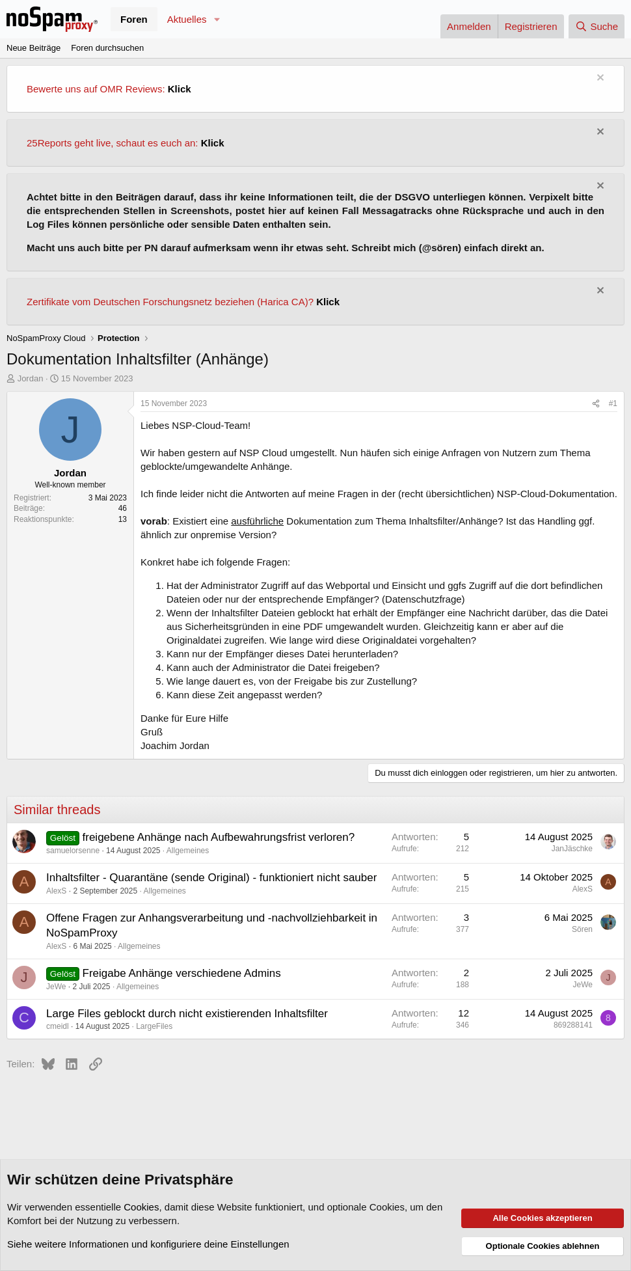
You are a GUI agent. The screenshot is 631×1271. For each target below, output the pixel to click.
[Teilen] (595, 403)
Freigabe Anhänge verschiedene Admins (182, 973)
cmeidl (57, 1026)
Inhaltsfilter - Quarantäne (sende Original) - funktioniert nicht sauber (211, 877)
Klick (179, 88)
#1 (613, 403)
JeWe (56, 986)
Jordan (31, 378)
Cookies (141, 1206)
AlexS (56, 890)
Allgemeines (188, 850)
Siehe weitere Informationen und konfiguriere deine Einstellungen (148, 1244)
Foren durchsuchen (107, 48)
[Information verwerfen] (598, 79)
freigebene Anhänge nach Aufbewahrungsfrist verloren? (219, 837)
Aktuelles (187, 19)
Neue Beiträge (33, 48)
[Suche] (596, 26)
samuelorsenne (73, 850)
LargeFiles (154, 1026)
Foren (134, 19)
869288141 (573, 1025)
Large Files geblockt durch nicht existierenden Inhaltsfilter (187, 1013)
